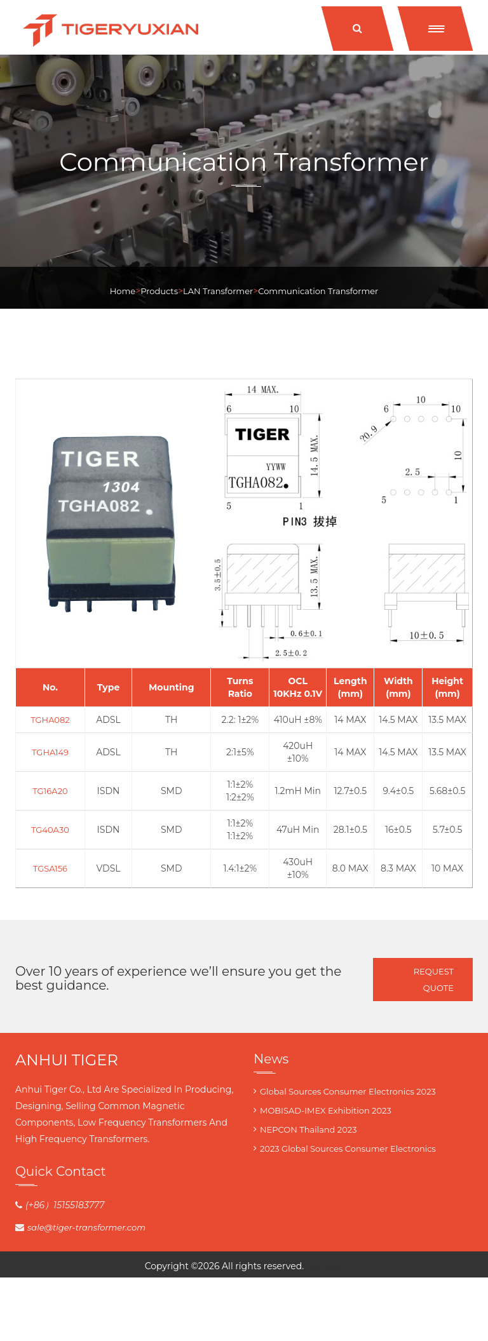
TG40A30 (50, 830)
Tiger (314, 1266)
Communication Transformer (318, 291)
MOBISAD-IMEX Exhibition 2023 (325, 1110)
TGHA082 (49, 720)
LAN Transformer (218, 291)
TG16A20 (49, 791)
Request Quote (434, 979)
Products (159, 291)
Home (122, 291)
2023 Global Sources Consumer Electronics (348, 1148)
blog (334, 1266)
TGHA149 (50, 752)
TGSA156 (50, 868)
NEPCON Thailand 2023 (308, 1129)
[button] (435, 28)
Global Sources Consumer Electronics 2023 (348, 1091)
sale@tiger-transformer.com (86, 1227)
